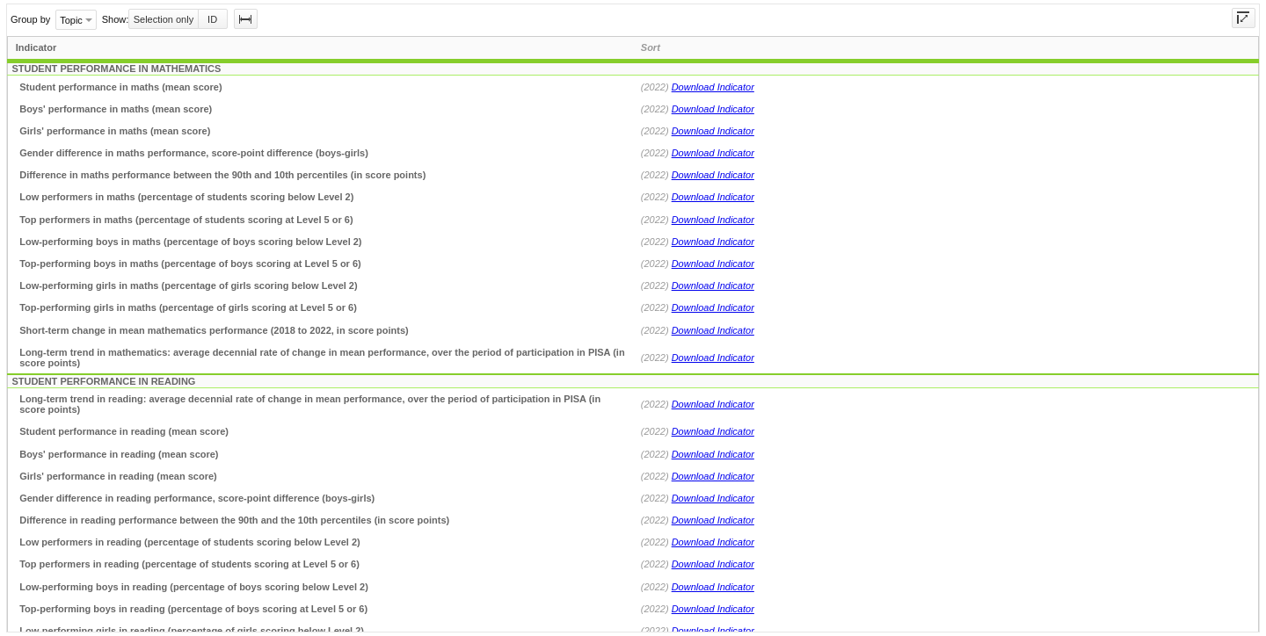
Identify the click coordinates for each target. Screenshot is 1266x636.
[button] (246, 19)
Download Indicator (713, 87)
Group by (30, 19)
